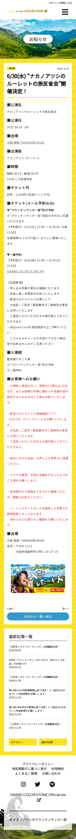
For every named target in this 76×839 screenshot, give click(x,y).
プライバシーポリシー (38, 763)
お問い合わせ (51, 773)
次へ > (65, 608)
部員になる (66, 2)
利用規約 (57, 768)
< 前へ (10, 608)
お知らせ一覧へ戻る (38, 616)
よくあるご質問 (26, 773)
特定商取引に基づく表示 (29, 768)
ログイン (53, 2)
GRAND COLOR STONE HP (25, 271)
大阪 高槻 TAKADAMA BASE (26, 142)
